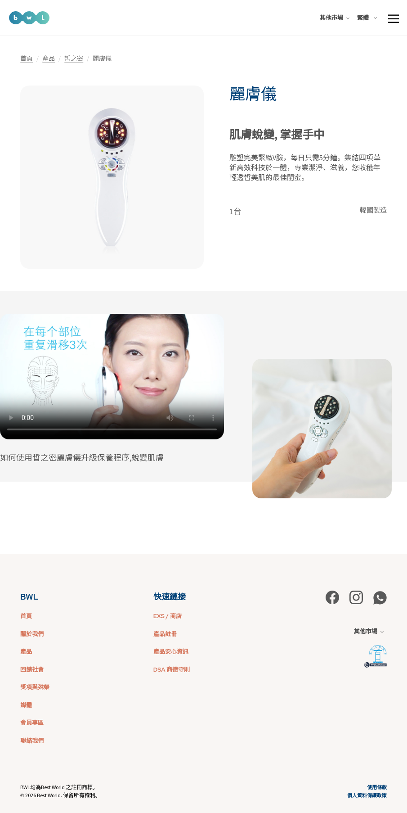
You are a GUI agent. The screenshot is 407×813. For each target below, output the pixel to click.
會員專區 (32, 723)
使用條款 (377, 787)
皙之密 (73, 58)
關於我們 (32, 634)
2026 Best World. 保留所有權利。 (63, 795)
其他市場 (334, 18)
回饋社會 (32, 669)
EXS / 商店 (167, 616)
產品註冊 (165, 634)
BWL (29, 597)
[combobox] (368, 18)
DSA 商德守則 (171, 669)
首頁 (26, 58)
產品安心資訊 (170, 651)
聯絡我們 (32, 741)
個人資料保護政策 (367, 795)
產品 (48, 58)
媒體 (26, 705)
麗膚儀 (253, 94)
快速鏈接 (169, 597)
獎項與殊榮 (34, 687)
